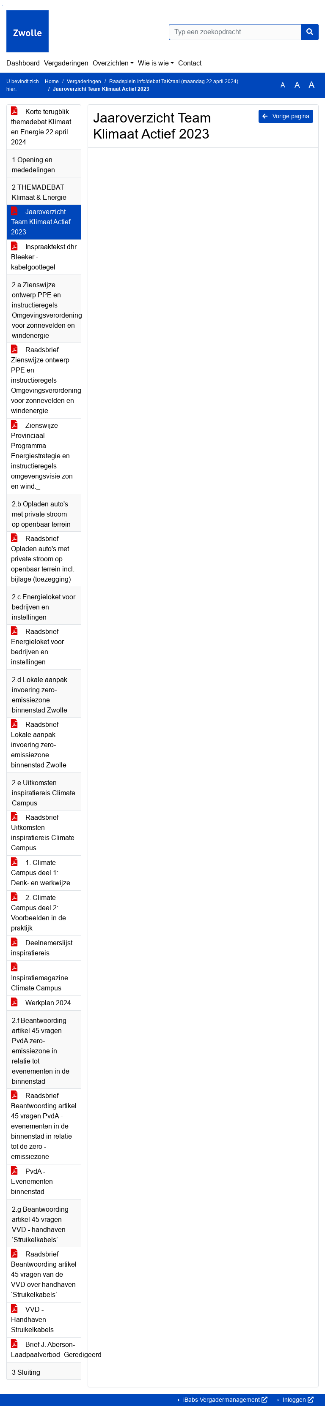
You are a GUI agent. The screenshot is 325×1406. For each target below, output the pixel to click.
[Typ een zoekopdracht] (244, 32)
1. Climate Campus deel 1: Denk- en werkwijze (40, 873)
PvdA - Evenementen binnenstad (32, 1181)
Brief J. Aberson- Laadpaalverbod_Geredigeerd (46, 1349)
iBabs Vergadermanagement (224, 1399)
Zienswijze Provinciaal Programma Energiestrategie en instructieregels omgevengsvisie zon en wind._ (42, 456)
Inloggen (297, 1399)
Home (52, 81)
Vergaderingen (66, 63)
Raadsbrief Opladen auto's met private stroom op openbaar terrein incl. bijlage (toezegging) (42, 559)
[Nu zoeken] (310, 32)
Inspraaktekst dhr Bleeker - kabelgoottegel (44, 257)
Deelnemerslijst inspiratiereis (41, 948)
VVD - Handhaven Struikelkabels (32, 1319)
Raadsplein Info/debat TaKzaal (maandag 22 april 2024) (173, 81)
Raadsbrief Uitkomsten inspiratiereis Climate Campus (42, 832)
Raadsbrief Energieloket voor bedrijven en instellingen (37, 647)
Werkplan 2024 (41, 1002)
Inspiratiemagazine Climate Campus (39, 978)
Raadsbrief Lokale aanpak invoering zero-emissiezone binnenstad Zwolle (38, 745)
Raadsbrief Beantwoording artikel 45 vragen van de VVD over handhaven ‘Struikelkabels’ (44, 1274)
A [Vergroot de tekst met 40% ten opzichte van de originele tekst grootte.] (311, 85)
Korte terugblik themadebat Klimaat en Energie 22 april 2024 (41, 127)
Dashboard (23, 63)
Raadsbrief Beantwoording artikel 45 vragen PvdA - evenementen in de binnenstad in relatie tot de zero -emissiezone (44, 1126)
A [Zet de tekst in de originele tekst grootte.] (283, 85)
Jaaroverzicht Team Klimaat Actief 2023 (40, 222)
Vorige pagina (285, 116)
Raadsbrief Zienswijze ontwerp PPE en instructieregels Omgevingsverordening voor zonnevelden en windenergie (46, 380)
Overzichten (111, 63)
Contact (189, 63)
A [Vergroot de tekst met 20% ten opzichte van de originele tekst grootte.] (297, 85)
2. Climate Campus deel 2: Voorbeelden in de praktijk (38, 913)
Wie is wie (153, 63)
